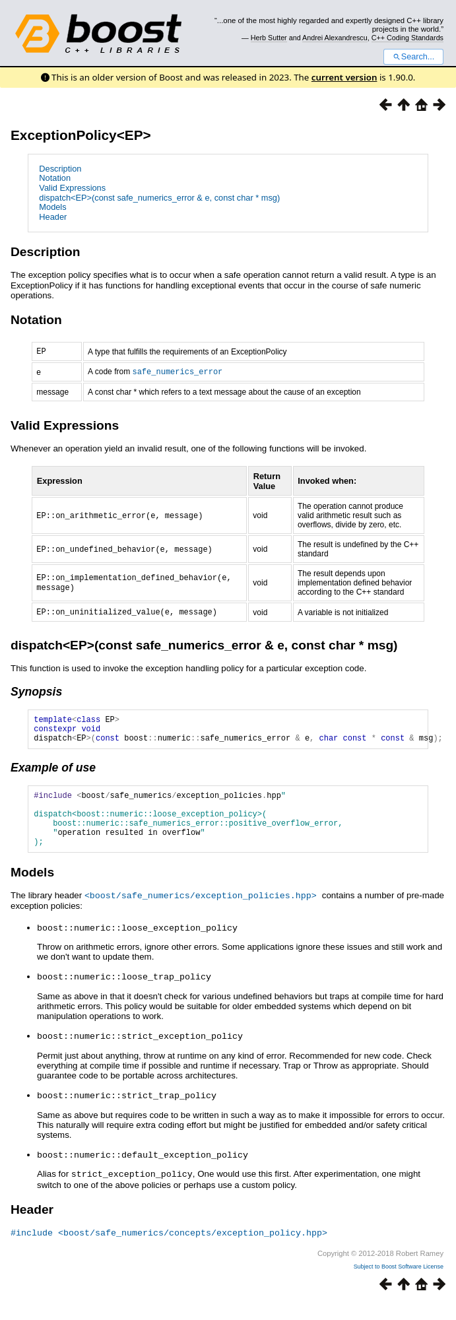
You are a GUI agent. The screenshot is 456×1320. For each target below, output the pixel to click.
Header (53, 217)
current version (344, 77)
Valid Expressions (72, 188)
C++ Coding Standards (407, 38)
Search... (413, 56)
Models (52, 207)
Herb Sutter (269, 38)
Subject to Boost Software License (398, 1283)
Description (60, 169)
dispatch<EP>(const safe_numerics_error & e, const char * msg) (159, 198)
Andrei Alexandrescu (335, 38)
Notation (55, 178)
